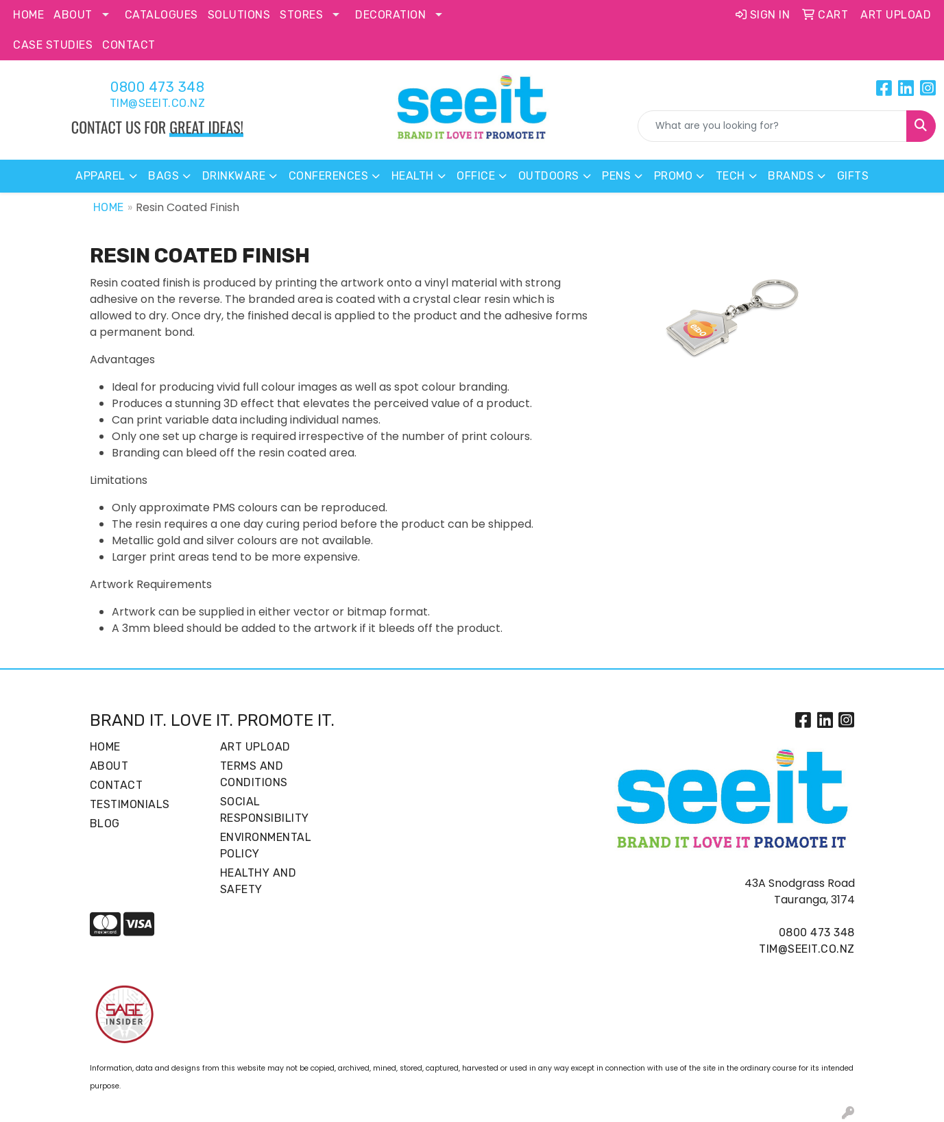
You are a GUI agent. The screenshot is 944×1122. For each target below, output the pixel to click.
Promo (673, 175)
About (73, 14)
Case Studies (53, 44)
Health (412, 175)
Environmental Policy (266, 845)
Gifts (853, 175)
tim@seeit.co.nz (158, 103)
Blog (105, 823)
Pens (616, 175)
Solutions (239, 14)
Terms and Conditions (254, 774)
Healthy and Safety (258, 881)
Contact (129, 44)
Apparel (100, 175)
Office (476, 175)
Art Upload (255, 746)
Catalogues (161, 14)
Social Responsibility (264, 810)
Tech (730, 175)
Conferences (329, 175)
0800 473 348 (157, 87)
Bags (163, 175)
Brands (791, 175)
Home (28, 14)
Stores (301, 14)
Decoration (390, 14)
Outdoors (548, 175)
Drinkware (234, 175)
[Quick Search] (772, 126)
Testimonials (130, 804)
